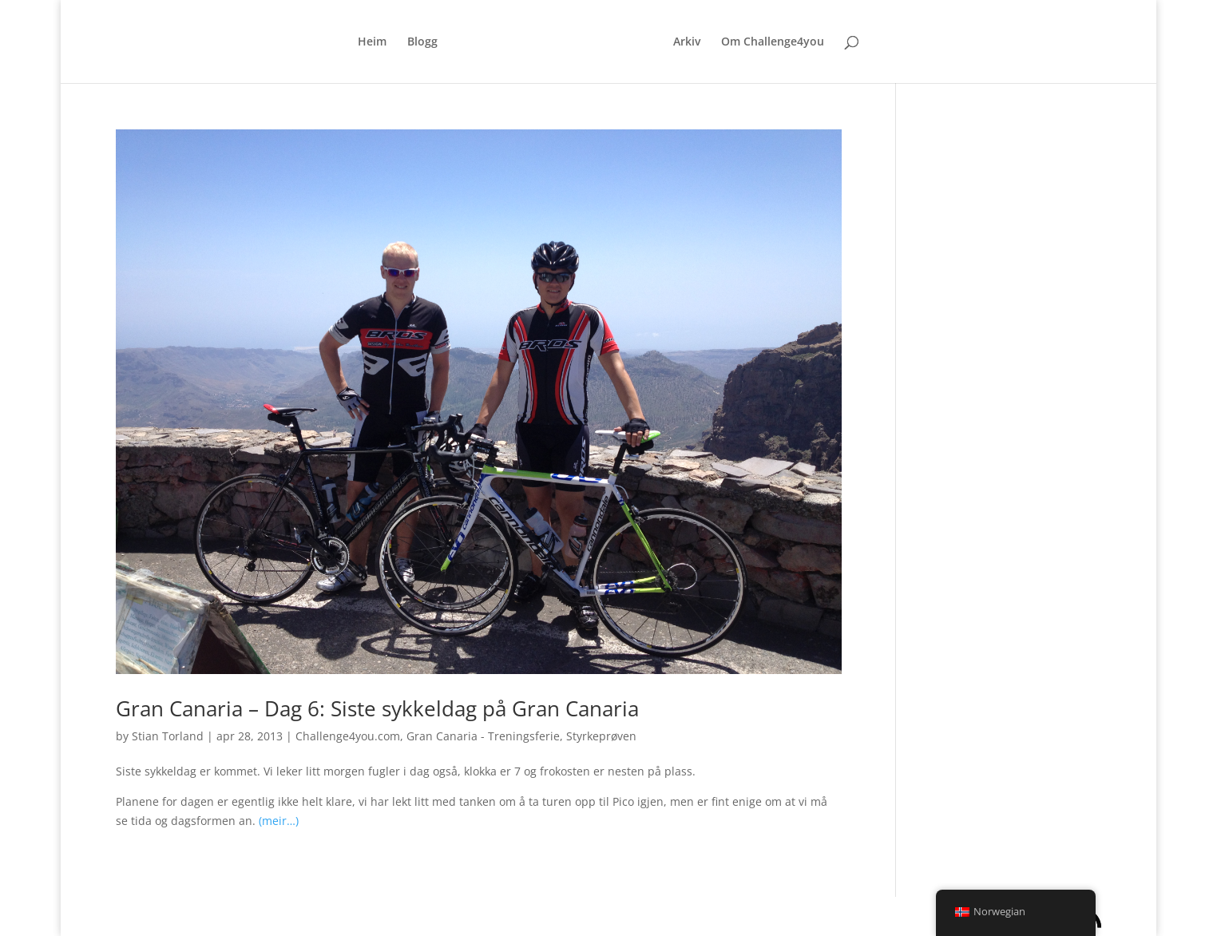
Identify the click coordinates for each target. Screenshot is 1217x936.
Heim (372, 42)
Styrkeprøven (601, 736)
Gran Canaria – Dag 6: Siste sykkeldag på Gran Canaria (377, 708)
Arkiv (686, 42)
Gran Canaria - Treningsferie (483, 736)
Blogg (422, 42)
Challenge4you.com (347, 736)
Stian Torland (168, 736)
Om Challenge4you (772, 42)
